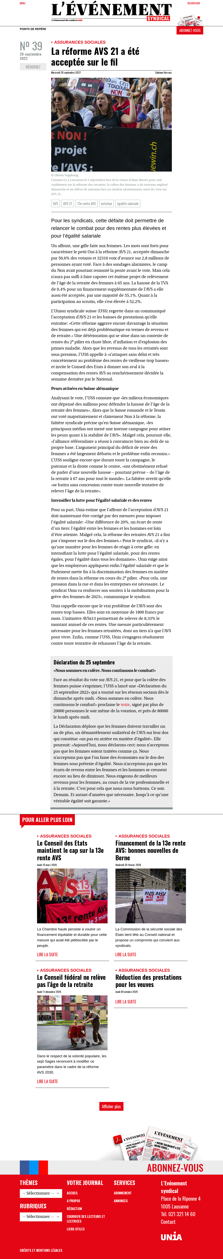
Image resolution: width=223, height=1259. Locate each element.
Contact (168, 1221)
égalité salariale (128, 203)
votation (106, 203)
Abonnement (123, 1193)
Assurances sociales (80, 42)
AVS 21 (67, 203)
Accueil (72, 1193)
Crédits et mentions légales (41, 1250)
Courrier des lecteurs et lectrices (86, 1219)
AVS (55, 203)
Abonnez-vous (189, 30)
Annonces (121, 1200)
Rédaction (74, 1208)
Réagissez (33, 66)
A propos (73, 1200)
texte (125, 705)
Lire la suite (47, 954)
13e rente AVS (86, 203)
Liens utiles (76, 1229)
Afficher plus (111, 1106)
